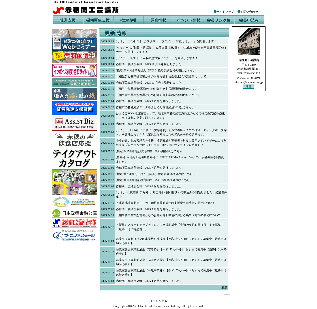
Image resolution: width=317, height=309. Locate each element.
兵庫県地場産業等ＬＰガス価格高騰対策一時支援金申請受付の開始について (165, 203)
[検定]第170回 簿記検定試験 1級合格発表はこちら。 (151, 151)
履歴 (224, 287)
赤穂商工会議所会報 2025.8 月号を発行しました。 (149, 124)
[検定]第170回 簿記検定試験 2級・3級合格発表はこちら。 (154, 180)
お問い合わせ (249, 11)
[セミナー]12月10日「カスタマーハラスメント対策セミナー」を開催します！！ (168, 41)
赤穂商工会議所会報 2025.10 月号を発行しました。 (150, 82)
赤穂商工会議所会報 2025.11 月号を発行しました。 (150, 64)
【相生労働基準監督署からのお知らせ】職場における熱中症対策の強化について (168, 215)
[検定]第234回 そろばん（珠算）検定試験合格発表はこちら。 (156, 174)
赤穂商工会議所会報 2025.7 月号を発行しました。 (149, 167)
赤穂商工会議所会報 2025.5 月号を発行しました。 (149, 209)
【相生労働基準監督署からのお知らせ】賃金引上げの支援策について (161, 76)
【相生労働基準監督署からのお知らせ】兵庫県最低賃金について (158, 88)
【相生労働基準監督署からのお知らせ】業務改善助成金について (158, 95)
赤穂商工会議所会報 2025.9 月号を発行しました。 (149, 101)
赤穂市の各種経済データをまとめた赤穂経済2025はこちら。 (155, 107)
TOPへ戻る (160, 301)
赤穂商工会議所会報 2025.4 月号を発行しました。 (149, 281)
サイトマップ (224, 11)
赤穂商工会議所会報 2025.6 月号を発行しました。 (149, 186)
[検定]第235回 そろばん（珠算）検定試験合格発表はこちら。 (156, 70)
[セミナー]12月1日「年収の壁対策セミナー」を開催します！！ (157, 58)
